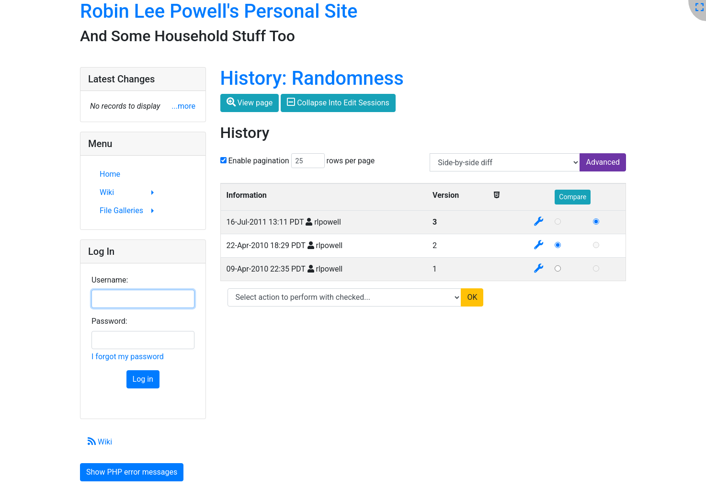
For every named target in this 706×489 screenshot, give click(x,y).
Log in (143, 379)
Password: (109, 321)
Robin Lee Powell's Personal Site (218, 11)
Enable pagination (258, 160)
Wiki (100, 441)
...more (183, 106)
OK (472, 297)
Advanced (603, 162)
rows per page (351, 160)
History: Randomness (312, 78)
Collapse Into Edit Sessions (338, 102)
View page (250, 102)
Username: (109, 279)
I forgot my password (127, 356)
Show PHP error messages (131, 472)
